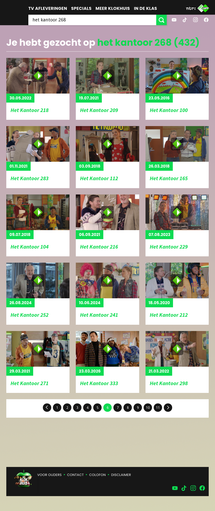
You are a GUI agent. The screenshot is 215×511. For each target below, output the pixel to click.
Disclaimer (121, 474)
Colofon (97, 474)
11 (158, 407)
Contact (75, 474)
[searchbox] (92, 20)
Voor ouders (49, 474)
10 (148, 407)
